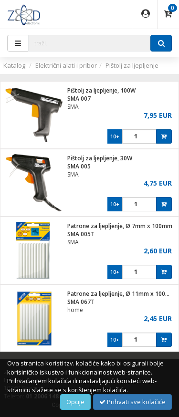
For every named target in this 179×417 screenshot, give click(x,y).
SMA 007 (79, 98)
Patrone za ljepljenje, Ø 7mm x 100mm (119, 226)
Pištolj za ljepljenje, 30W (99, 158)
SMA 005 (79, 166)
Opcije (75, 401)
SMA (73, 107)
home (75, 310)
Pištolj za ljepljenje (131, 65)
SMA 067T (81, 302)
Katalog (14, 65)
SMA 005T (81, 234)
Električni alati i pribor (66, 65)
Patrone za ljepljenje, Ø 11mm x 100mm (121, 294)
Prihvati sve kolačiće (132, 401)
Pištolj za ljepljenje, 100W (101, 90)
